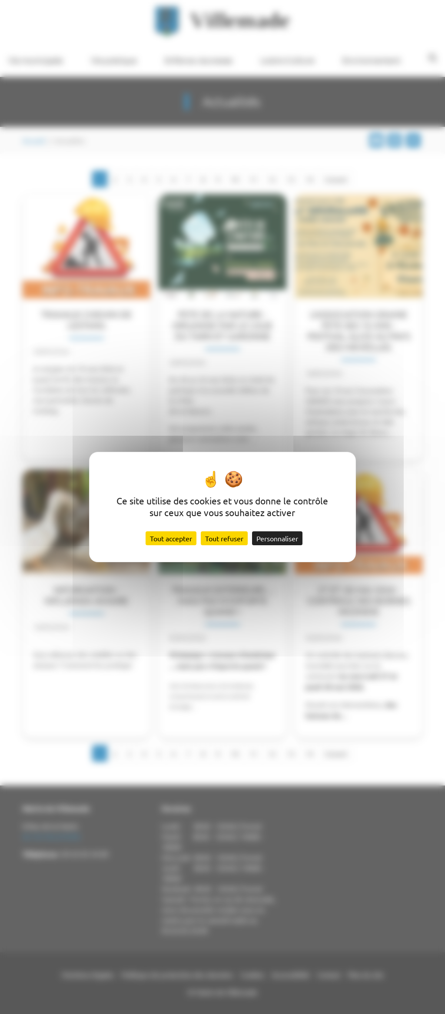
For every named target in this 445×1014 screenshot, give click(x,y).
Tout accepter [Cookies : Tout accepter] (171, 538)
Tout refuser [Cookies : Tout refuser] (224, 538)
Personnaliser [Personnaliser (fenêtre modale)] (277, 538)
